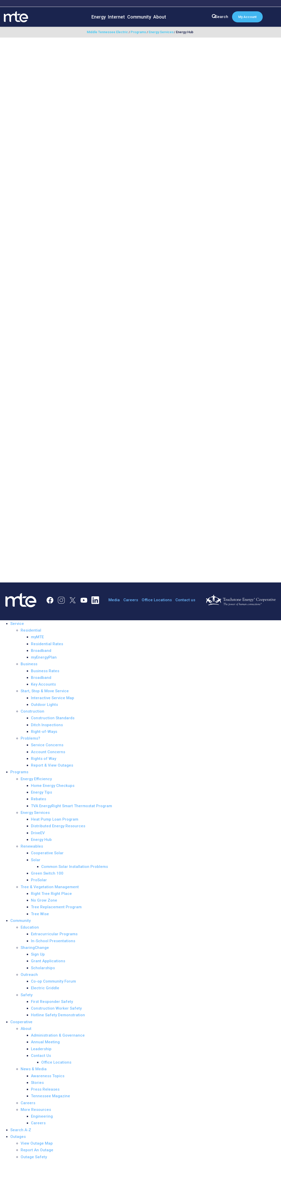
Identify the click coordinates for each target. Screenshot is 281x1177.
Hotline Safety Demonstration (58, 1015)
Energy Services (35, 812)
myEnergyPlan (44, 657)
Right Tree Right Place (51, 893)
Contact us (185, 600)
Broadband (41, 650)
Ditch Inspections (47, 725)
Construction (32, 711)
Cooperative (21, 1022)
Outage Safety (34, 1157)
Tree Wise (40, 914)
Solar (35, 860)
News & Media (34, 1069)
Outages (18, 1136)
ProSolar (39, 880)
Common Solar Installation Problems (74, 866)
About (159, 17)
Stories (37, 1082)
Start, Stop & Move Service (45, 691)
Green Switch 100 (47, 873)
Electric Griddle (45, 988)
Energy (98, 17)
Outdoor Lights (44, 704)
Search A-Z (20, 1130)
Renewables (32, 846)
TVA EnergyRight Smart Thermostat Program (71, 806)
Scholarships (43, 968)
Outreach (29, 974)
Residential (31, 630)
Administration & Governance (58, 1035)
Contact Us (41, 1055)
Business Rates (45, 671)
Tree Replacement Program (56, 907)
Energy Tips (41, 792)
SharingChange (35, 947)
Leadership (41, 1049)
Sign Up (38, 954)
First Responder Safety (52, 1001)
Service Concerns (47, 745)
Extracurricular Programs (54, 934)
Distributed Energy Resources (58, 826)
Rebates (38, 799)
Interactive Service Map (52, 698)
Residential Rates (47, 644)
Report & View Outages (52, 765)
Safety (26, 995)
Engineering (42, 1116)
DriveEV (38, 833)
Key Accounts (43, 684)
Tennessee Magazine (50, 1096)
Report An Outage (37, 1150)
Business (29, 664)
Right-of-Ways (44, 731)
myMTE (37, 637)
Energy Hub (41, 839)
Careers (130, 600)
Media (114, 600)
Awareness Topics (47, 1076)
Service (17, 623)
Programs (19, 772)
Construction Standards (52, 718)
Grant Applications (48, 961)
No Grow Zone (44, 900)
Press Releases (45, 1089)
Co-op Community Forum (53, 981)
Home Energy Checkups (52, 785)
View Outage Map (37, 1143)
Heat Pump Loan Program (54, 819)
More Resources (36, 1109)
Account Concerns (48, 752)
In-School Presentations (53, 941)
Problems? (30, 738)
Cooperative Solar (47, 853)
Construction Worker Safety (56, 1008)
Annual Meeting (45, 1042)
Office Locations (157, 600)
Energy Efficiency (36, 779)
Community (139, 17)
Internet (116, 17)
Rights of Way (43, 758)
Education (30, 927)
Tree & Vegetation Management (50, 887)
